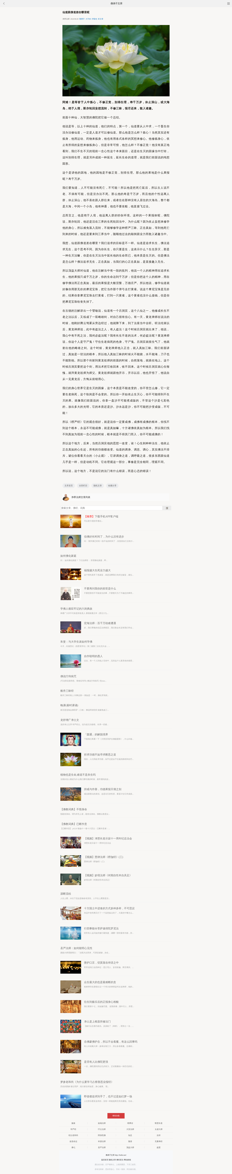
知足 (130, 1135)
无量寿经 (158, 1141)
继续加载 (116, 1116)
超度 (159, 1147)
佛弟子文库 (116, 3)
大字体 (88, 19)
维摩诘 (130, 1123)
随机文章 (98, 486)
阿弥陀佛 (102, 1135)
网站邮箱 (127, 1160)
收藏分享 (112, 486)
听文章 (100, 19)
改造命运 (73, 1141)
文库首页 (69, 486)
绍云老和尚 (73, 1135)
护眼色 (94, 19)
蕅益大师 (130, 1147)
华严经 (73, 1129)
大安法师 (130, 1129)
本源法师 (102, 1141)
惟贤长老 (158, 1123)
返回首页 (104, 1160)
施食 (73, 1123)
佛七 (73, 1147)
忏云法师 (102, 1129)
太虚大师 (158, 1129)
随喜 (130, 1141)
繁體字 (82, 19)
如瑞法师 (102, 1123)
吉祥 (159, 1135)
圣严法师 (102, 1147)
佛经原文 (119, 1160)
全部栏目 (83, 486)
